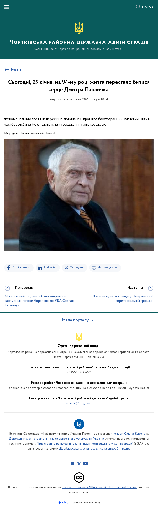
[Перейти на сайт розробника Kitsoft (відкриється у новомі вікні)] (64, 502)
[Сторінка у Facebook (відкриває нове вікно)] (72, 463)
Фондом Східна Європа (128, 433)
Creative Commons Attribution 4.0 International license (99, 487)
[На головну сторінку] (79, 36)
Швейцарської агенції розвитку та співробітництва (94, 448)
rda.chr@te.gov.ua (79, 403)
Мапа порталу (75, 320)
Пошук (147, 7)
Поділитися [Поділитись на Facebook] (20, 267)
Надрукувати (107, 267)
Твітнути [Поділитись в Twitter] (76, 267)
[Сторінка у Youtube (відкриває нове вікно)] (85, 463)
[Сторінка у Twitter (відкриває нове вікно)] (79, 463)
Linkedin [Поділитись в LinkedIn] (50, 267)
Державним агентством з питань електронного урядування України (56, 438)
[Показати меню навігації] (7, 7)
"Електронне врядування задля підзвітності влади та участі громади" (85, 443)
